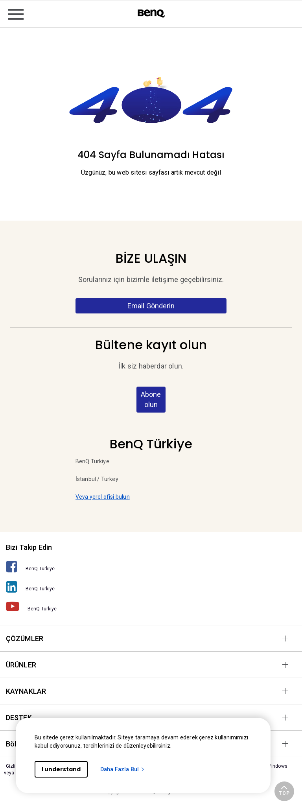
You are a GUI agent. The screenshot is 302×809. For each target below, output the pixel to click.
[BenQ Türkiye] (151, 567)
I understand (61, 769)
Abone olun (151, 399)
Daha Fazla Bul (122, 769)
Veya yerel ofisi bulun (103, 497)
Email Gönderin (151, 306)
